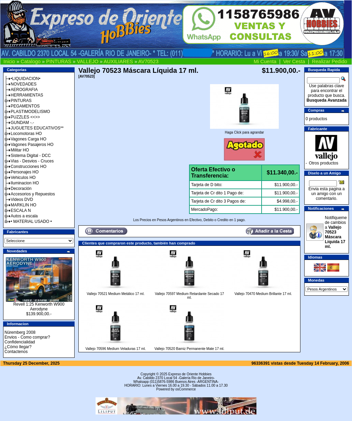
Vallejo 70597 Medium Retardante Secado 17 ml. (189, 295)
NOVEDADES (23, 84)
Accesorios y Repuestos (33, 194)
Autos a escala (24, 216)
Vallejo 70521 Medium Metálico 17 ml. (115, 294)
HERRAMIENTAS (27, 95)
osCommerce (185, 389)
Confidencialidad (19, 342)
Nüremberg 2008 (19, 332)
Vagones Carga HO (28, 139)
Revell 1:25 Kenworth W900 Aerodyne (39, 306)
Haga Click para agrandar (244, 130)
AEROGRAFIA (24, 89)
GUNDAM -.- (22, 122)
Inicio (9, 61)
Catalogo (31, 61)
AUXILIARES (118, 61)
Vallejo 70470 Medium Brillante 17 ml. (263, 294)
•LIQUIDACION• (25, 78)
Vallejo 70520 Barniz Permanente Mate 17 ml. (189, 349)
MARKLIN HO (23, 205)
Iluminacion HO (25, 183)
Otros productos (323, 163)
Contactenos (16, 351)
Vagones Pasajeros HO (32, 144)
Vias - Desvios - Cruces (32, 161)
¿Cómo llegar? (18, 346)
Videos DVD (22, 199)
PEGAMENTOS (25, 106)
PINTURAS (58, 61)
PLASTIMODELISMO (30, 111)
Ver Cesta (294, 61)
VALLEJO (88, 61)
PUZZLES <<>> (25, 117)
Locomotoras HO (26, 133)
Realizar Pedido (329, 61)
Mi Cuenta (265, 61)
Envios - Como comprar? (27, 337)
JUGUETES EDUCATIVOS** (37, 128)
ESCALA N (21, 210)
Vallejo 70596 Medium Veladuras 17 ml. (116, 349)
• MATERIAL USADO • (31, 221)
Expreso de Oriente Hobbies (190, 374)
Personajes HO (24, 172)
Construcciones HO (28, 166)
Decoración (21, 188)
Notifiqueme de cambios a (336, 232)
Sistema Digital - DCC (31, 155)
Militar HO (20, 150)
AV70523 (148, 61)
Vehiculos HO (23, 177)
